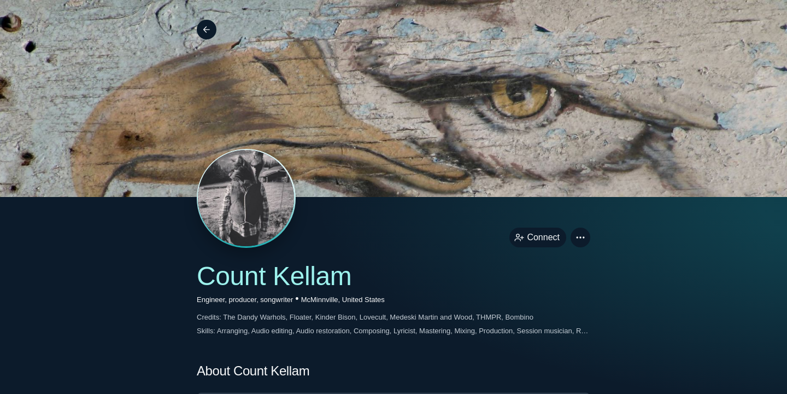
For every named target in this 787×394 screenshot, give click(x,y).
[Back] (206, 29)
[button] (580, 237)
